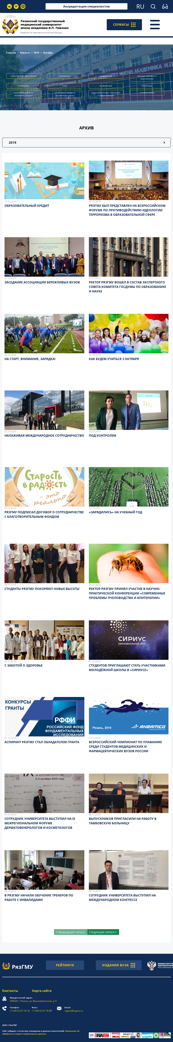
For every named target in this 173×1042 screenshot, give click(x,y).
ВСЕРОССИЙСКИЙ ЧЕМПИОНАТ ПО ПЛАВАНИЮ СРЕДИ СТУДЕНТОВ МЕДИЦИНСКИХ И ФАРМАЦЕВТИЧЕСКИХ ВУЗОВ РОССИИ (125, 746)
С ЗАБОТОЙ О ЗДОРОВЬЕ (24, 665)
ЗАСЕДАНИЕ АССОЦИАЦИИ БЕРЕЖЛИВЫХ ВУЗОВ (42, 282)
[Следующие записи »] (103, 932)
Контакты (10, 991)
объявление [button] (64, 76)
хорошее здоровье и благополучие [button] (147, 77)
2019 (36, 52)
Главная (11, 52)
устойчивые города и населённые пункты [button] (65, 94)
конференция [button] (106, 85)
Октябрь (48, 52)
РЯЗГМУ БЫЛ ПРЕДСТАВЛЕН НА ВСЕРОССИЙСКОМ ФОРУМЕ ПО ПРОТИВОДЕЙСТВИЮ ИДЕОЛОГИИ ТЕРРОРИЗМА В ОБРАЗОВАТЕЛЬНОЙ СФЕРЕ (127, 210)
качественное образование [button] (24, 76)
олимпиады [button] (23, 85)
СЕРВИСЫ (124, 24)
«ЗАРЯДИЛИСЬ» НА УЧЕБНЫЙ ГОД (115, 512)
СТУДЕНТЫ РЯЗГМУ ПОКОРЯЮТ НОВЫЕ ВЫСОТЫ (42, 589)
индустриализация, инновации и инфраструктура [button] (105, 94)
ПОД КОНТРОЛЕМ (102, 435)
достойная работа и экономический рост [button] (23, 94)
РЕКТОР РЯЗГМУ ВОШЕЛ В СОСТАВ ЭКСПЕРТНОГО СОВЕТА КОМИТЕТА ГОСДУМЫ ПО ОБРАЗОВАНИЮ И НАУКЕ (127, 286)
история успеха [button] (147, 92)
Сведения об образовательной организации (41, 32)
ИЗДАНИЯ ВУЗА (118, 965)
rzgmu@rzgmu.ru (74, 1009)
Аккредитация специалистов (86, 6)
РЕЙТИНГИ (65, 965)
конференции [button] (106, 76)
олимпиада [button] (147, 85)
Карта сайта (42, 991)
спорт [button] (64, 85)
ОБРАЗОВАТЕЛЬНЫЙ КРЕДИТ (27, 206)
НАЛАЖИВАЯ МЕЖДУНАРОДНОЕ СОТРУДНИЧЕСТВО (44, 435)
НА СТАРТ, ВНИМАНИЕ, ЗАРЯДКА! (30, 359)
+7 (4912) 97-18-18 (20, 1009)
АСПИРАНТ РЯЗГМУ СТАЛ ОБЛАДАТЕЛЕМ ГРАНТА (42, 742)
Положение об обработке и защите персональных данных (40, 1032)
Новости (25, 52)
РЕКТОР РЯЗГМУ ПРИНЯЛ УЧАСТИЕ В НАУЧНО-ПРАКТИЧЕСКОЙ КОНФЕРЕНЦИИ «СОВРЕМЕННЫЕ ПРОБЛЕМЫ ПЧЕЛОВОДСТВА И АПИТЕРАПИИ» (127, 593)
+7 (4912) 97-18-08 (42, 1009)
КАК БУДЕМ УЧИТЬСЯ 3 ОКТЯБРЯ (114, 359)
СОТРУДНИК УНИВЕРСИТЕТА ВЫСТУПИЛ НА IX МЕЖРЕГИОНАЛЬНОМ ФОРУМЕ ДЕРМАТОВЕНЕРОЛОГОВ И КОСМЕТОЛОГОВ (40, 823)
